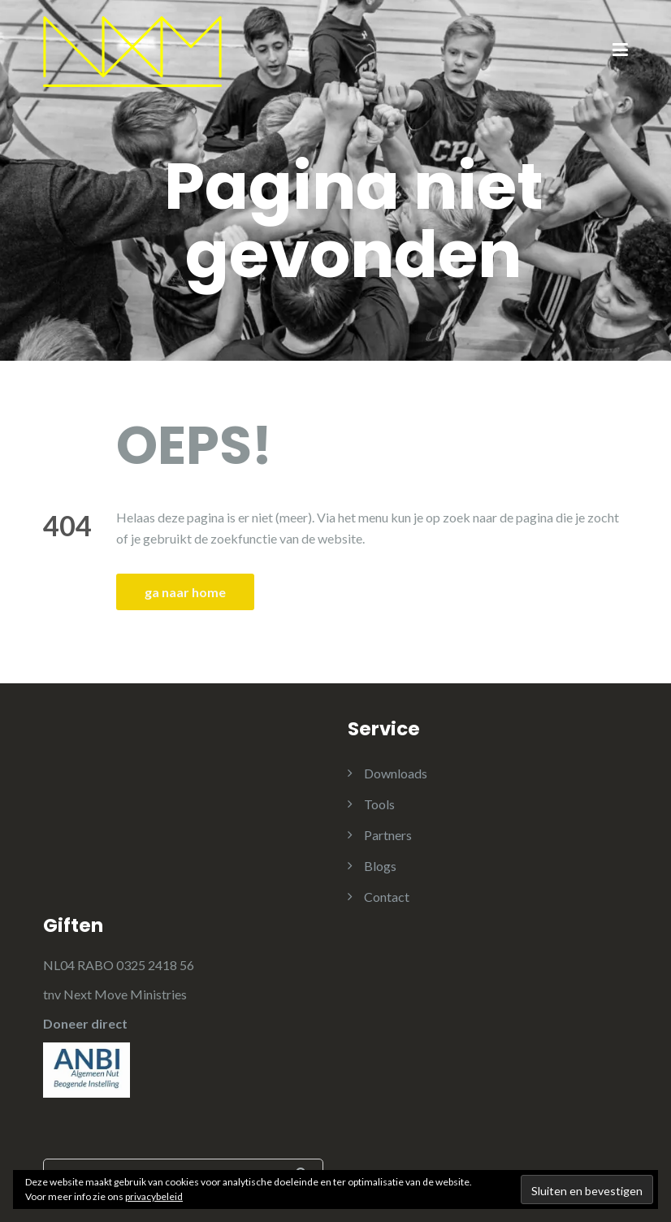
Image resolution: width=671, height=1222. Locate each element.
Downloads (395, 773)
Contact (386, 896)
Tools (379, 804)
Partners (388, 835)
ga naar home (185, 592)
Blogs (380, 865)
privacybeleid (154, 1196)
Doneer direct (85, 1023)
